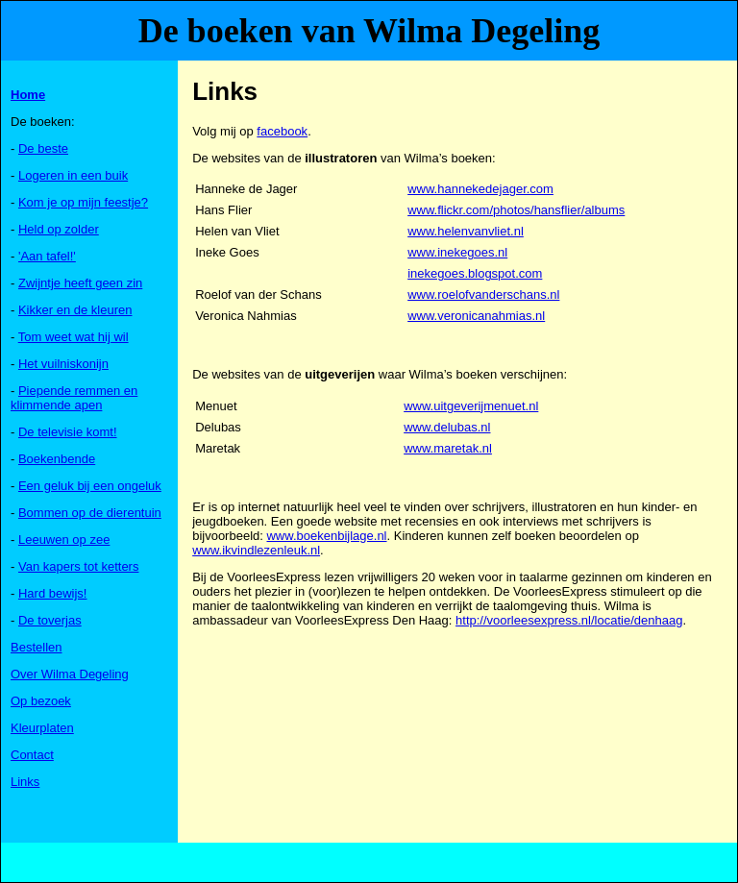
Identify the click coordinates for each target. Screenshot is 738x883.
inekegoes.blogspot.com (474, 273)
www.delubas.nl (447, 427)
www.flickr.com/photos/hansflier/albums (516, 210)
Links (25, 781)
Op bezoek (41, 701)
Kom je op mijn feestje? (83, 202)
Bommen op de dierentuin (89, 512)
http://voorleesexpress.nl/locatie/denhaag (568, 620)
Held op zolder (58, 229)
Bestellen (36, 647)
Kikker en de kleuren (75, 310)
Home (28, 94)
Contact (32, 755)
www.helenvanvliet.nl (465, 231)
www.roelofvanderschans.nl (483, 294)
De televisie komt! (67, 432)
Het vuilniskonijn (63, 363)
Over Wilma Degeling (70, 674)
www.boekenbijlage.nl (326, 535)
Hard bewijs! (52, 593)
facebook (282, 131)
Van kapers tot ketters (78, 566)
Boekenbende (56, 459)
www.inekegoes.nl (457, 252)
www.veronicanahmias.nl (476, 315)
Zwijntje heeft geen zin (80, 283)
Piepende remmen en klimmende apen (74, 397)
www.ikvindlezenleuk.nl (256, 550)
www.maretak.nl (448, 448)
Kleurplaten (42, 728)
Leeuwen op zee (64, 539)
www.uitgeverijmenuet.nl (471, 406)
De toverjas (50, 620)
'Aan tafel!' (47, 256)
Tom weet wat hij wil (73, 337)
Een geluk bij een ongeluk (89, 485)
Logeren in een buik (73, 175)
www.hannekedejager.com (480, 189)
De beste (43, 148)
